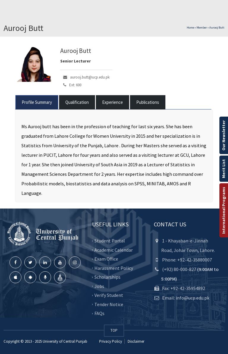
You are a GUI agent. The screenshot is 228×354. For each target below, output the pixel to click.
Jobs (99, 286)
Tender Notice (108, 304)
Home (190, 27)
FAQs (99, 313)
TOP (114, 330)
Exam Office (106, 259)
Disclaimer (135, 341)
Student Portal (109, 241)
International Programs (223, 210)
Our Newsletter (223, 135)
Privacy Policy (110, 341)
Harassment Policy (113, 268)
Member (202, 27)
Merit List (223, 168)
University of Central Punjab (65, 341)
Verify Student (108, 295)
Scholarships (107, 277)
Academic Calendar (113, 250)
